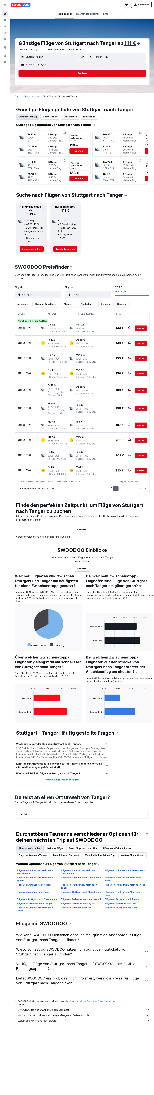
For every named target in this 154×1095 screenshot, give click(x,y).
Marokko (35, 96)
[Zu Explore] (5, 39)
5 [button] (141, 488)
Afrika (25, 96)
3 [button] (128, 488)
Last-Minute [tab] (70, 116)
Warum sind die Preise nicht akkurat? (83, 1020)
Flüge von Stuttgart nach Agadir (122, 899)
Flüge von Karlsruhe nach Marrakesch (81, 899)
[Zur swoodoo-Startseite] (21, 5)
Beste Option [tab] (50, 116)
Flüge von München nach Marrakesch (125, 870)
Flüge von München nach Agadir (34, 885)
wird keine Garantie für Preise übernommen (96, 1001)
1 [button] (115, 488)
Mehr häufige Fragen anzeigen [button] (62, 779)
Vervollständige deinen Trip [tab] (100, 855)
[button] (5, 4)
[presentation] (138, 43)
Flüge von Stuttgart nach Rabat (121, 907)
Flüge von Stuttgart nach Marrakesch (81, 892)
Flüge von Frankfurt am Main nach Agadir (35, 879)
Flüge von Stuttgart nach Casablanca (37, 899)
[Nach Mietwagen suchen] (5, 26)
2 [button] (121, 488)
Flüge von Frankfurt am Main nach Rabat (123, 893)
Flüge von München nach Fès (76, 907)
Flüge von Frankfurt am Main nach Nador (123, 879)
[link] (32, 249)
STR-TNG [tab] (82, 529)
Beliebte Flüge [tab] (55, 848)
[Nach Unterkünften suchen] (5, 20)
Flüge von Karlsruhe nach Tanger (34, 903)
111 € (130, 43)
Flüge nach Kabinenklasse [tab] (117, 848)
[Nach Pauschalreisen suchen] (5, 33)
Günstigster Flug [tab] (28, 116)
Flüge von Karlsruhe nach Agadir (78, 903)
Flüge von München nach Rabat (33, 892)
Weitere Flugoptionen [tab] (132, 855)
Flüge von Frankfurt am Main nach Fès (125, 885)
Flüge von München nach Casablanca (81, 877)
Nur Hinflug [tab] (89, 116)
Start (17, 96)
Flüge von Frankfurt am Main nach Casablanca (79, 872)
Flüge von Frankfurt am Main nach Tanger (79, 886)
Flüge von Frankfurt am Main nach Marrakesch (35, 872)
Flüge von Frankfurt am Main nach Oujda (35, 909)
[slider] (150, 295)
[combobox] (30, 49)
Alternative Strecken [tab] (30, 848)
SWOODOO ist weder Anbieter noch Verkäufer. (83, 1010)
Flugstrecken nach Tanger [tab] (33, 855)
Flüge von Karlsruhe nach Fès (120, 903)
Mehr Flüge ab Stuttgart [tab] (66, 855)
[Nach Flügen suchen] (5, 14)
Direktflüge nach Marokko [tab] (83, 848)
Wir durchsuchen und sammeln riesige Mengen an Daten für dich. (83, 1015)
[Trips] (5, 48)
